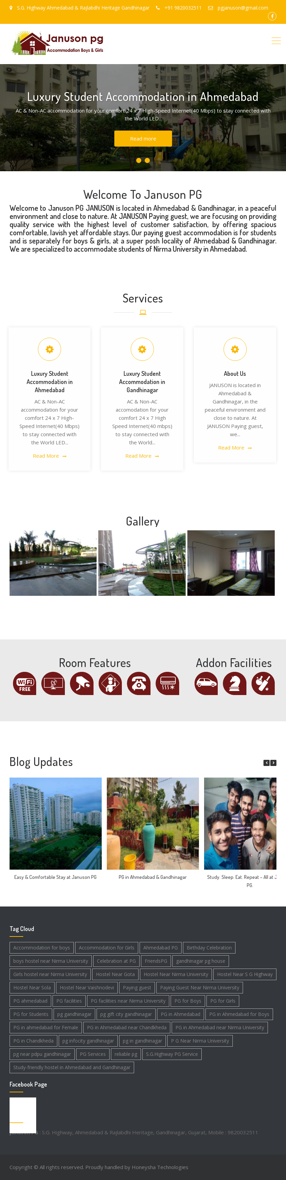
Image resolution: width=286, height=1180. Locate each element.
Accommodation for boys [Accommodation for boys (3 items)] (41, 947)
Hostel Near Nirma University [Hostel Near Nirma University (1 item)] (176, 974)
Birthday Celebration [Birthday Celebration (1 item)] (209, 947)
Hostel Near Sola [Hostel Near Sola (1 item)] (32, 987)
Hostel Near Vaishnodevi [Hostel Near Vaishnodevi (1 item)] (87, 987)
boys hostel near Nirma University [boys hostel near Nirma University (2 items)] (50, 961)
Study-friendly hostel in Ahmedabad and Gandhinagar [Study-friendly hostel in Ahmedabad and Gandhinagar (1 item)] (71, 1067)
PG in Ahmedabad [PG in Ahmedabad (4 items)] (180, 1014)
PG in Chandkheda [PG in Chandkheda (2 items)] (33, 1040)
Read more (143, 138)
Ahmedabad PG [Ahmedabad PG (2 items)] (160, 947)
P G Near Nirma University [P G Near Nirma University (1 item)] (200, 1040)
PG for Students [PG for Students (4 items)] (30, 1014)
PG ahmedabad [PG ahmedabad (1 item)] (30, 1001)
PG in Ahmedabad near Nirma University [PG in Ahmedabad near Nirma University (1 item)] (219, 1027)
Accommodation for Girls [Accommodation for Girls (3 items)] (106, 947)
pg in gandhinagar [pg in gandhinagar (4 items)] (142, 1040)
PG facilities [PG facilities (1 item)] (69, 1001)
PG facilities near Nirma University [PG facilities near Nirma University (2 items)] (128, 1001)
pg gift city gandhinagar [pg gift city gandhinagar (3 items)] (126, 1014)
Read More (46, 455)
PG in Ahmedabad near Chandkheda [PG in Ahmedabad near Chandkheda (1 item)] (127, 1027)
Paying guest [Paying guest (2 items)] (137, 987)
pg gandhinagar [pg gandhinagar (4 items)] (74, 1014)
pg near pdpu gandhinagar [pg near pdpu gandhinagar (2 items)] (42, 1054)
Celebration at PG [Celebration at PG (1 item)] (116, 961)
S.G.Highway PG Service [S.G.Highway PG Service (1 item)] (172, 1054)
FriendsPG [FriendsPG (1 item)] (156, 961)
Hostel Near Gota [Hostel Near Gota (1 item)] (115, 974)
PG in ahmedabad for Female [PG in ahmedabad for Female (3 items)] (45, 1027)
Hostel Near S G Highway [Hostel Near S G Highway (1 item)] (245, 974)
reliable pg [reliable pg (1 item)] (126, 1054)
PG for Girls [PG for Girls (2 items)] (222, 1001)
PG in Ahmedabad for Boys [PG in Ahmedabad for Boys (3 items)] (239, 1014)
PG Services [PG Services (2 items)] (93, 1054)
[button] (273, 763)
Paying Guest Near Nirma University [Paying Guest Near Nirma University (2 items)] (199, 987)
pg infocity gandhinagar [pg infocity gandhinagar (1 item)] (88, 1040)
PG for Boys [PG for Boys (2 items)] (187, 1001)
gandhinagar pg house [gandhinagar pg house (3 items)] (200, 961)
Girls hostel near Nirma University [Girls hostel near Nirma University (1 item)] (50, 974)
